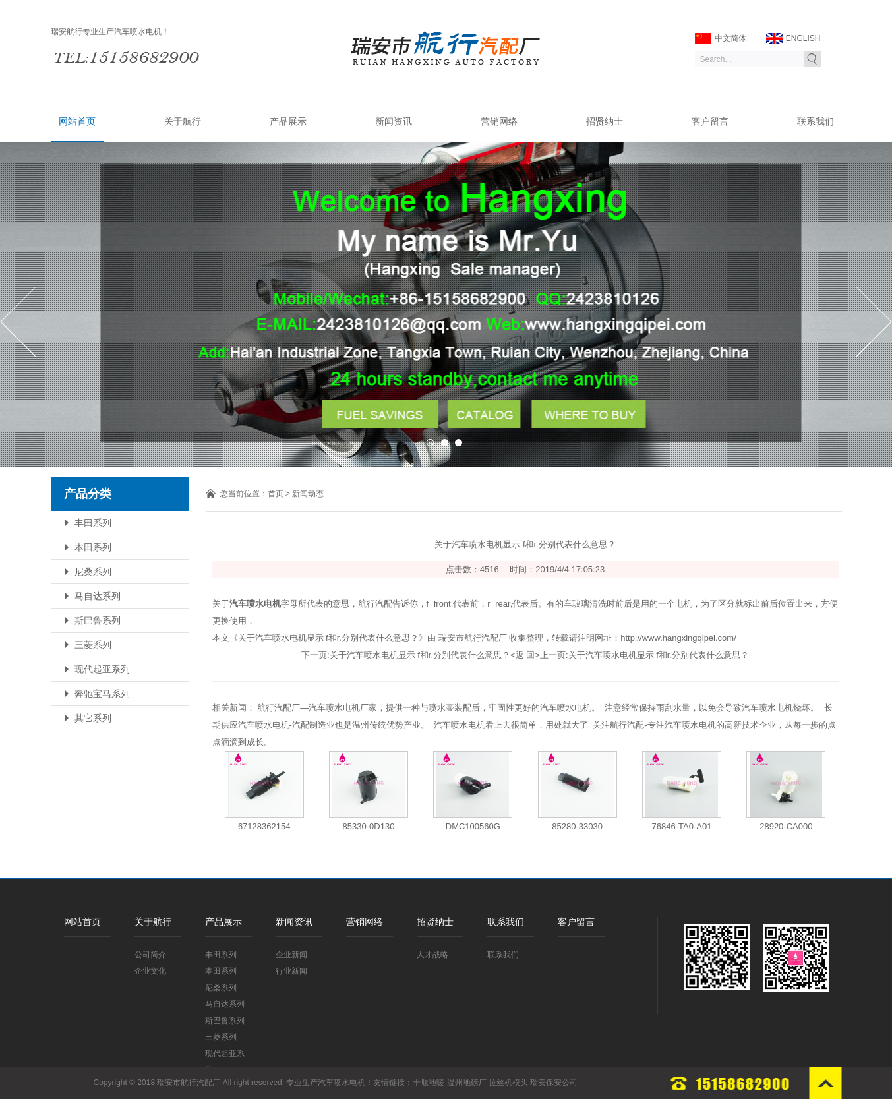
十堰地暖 (428, 1082)
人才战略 (432, 954)
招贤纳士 (604, 121)
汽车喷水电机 (341, 1082)
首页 (275, 493)
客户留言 (710, 121)
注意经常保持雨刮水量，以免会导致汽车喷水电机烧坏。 (712, 708)
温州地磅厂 (467, 1082)
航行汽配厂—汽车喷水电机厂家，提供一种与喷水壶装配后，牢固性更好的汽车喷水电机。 (428, 708)
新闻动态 (308, 493)
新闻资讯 (393, 121)
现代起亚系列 (102, 669)
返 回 (525, 655)
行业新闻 (291, 971)
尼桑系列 (92, 571)
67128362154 (264, 826)
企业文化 (150, 971)
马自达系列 (97, 596)
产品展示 (288, 121)
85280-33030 (577, 826)
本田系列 (92, 547)
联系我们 (815, 121)
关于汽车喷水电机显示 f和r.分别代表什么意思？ (420, 655)
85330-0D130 (369, 826)
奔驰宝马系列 (102, 693)
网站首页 (77, 121)
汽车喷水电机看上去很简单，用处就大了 (511, 725)
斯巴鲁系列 (97, 620)
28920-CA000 (785, 826)
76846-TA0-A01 (682, 826)
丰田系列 (92, 523)
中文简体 (720, 38)
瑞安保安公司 (554, 1082)
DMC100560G (473, 826)
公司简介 (150, 954)
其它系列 (92, 718)
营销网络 (499, 121)
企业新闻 (291, 954)
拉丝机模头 (508, 1082)
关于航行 (182, 121)
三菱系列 (92, 644)
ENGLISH (793, 38)
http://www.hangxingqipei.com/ (678, 638)
